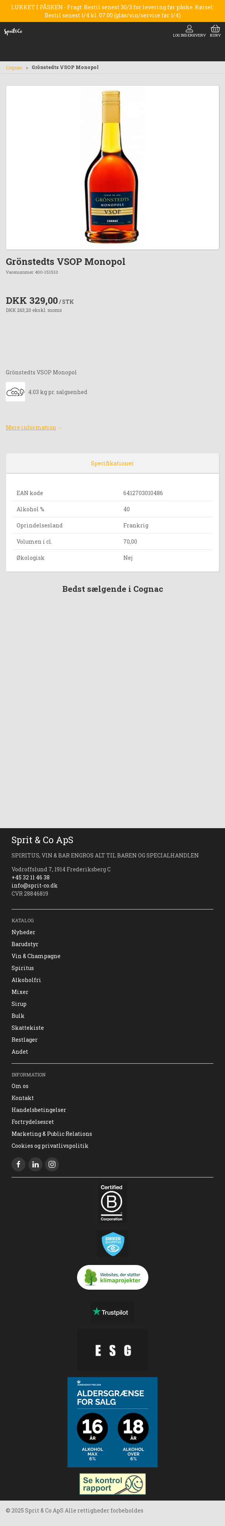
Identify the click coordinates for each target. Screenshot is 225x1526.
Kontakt (23, 1098)
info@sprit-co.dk (35, 885)
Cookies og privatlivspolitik (50, 1145)
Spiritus (23, 968)
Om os (20, 1086)
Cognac (14, 67)
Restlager (25, 1039)
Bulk (18, 1015)
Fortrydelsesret (33, 1121)
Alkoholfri (26, 980)
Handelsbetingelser (39, 1109)
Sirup (19, 1003)
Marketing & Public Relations (52, 1133)
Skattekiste (28, 1027)
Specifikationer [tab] (112, 463)
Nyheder (23, 932)
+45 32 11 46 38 (31, 877)
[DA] (13, 31)
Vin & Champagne (36, 956)
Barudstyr (25, 944)
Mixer (20, 991)
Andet (20, 1051)
